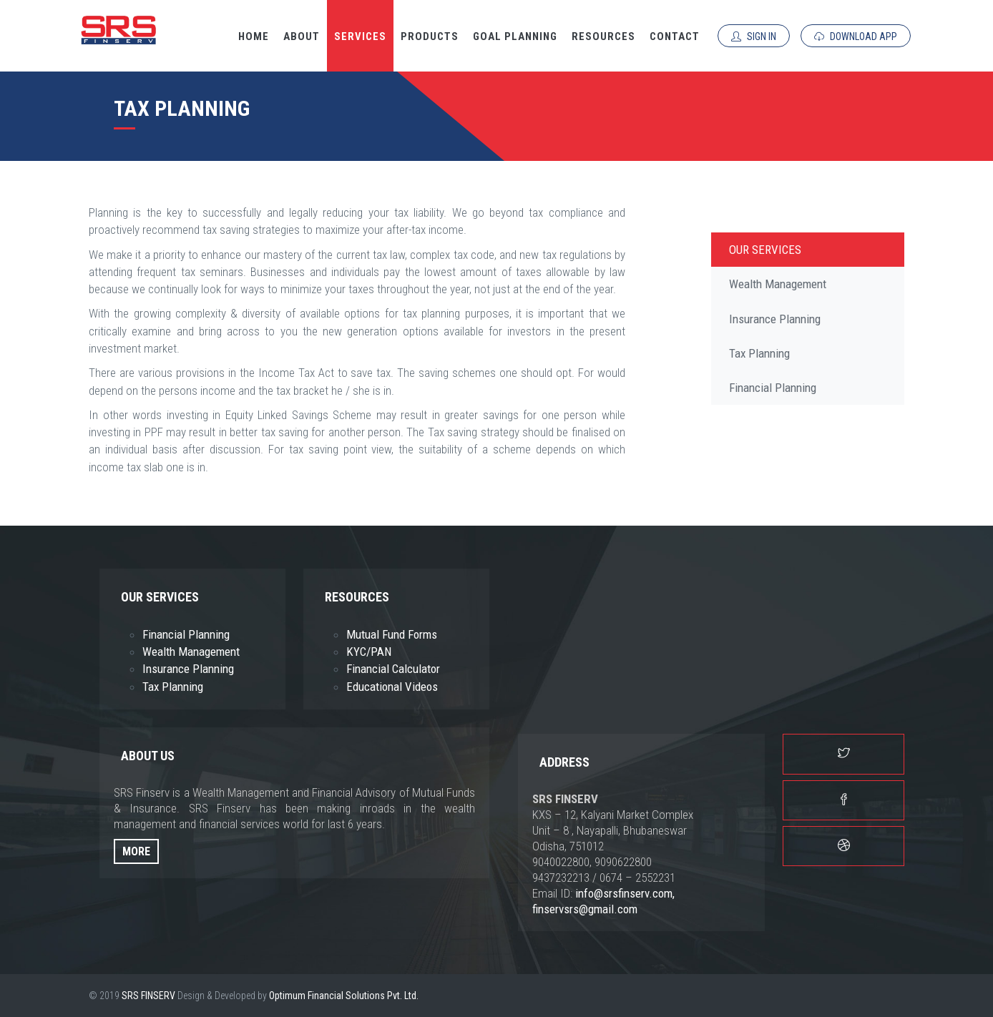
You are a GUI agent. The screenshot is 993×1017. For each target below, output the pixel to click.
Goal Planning (515, 36)
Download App (855, 36)
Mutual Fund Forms (391, 634)
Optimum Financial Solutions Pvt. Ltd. (344, 995)
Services (360, 36)
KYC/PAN (368, 651)
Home (253, 36)
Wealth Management (777, 284)
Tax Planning (759, 353)
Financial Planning (772, 387)
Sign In (753, 36)
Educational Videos (392, 686)
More (136, 851)
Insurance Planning (775, 319)
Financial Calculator (393, 669)
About (301, 36)
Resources (603, 36)
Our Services (765, 249)
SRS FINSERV (148, 995)
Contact (675, 36)
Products (430, 36)
